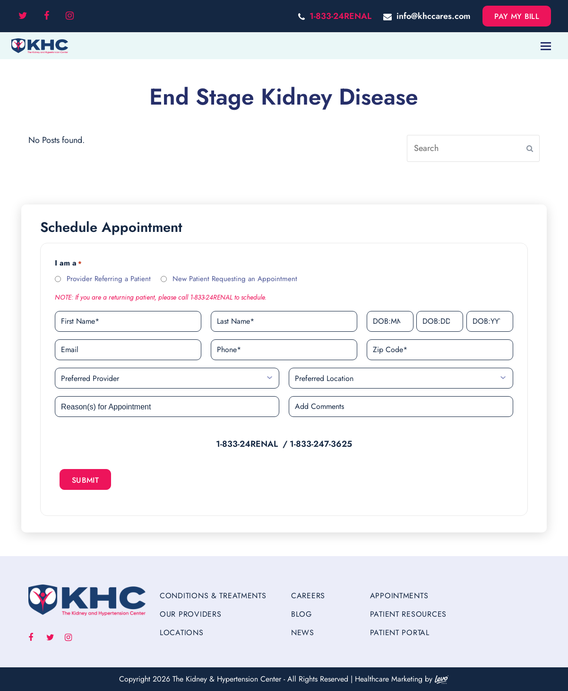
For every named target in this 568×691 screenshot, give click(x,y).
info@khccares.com (433, 16)
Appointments (399, 595)
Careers (308, 595)
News (302, 632)
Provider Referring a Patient (109, 279)
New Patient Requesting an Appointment (234, 279)
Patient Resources (408, 614)
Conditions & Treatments (213, 595)
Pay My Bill (516, 16)
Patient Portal (400, 632)
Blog (301, 614)
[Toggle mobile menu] (546, 46)
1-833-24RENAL (340, 16)
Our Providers (190, 614)
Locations (181, 632)
